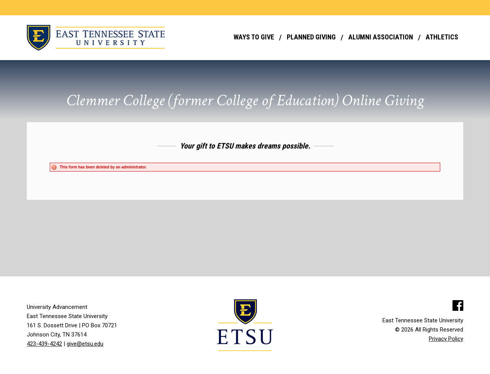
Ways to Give (254, 37)
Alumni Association (380, 37)
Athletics (442, 37)
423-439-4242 (44, 343)
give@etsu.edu (85, 343)
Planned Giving (311, 37)
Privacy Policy (446, 338)
